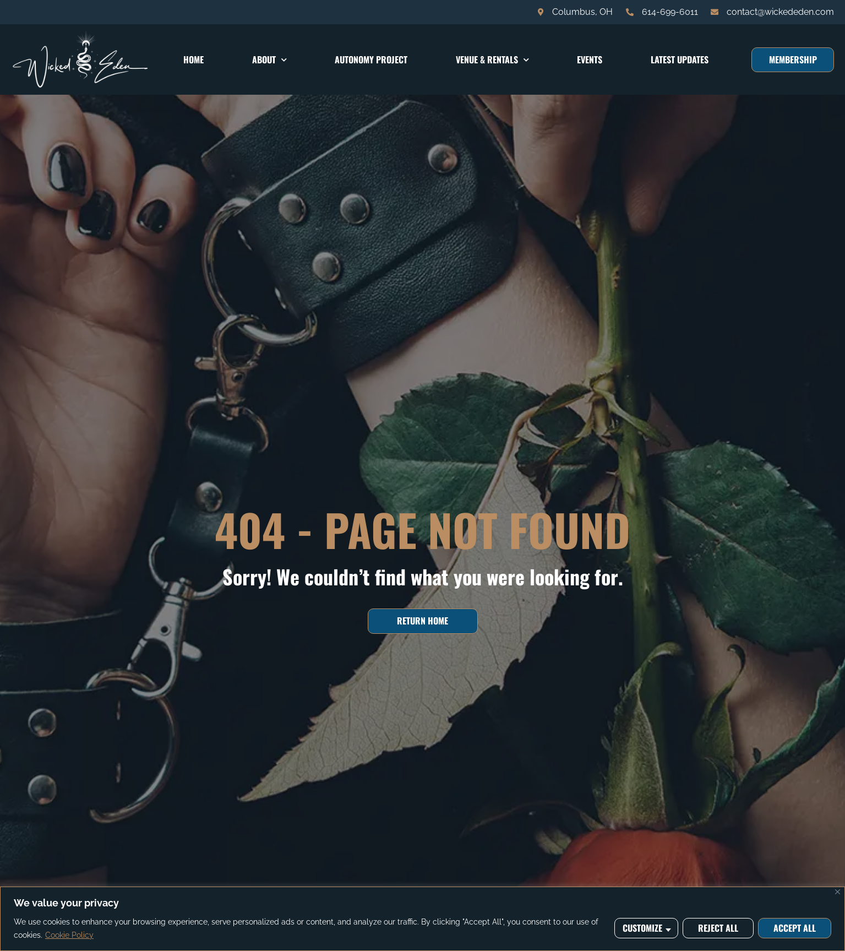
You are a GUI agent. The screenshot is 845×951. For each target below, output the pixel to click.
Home (193, 59)
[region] (422, 919)
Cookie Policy (69, 935)
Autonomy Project (371, 59)
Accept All (794, 927)
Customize (642, 927)
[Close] (837, 891)
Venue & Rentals (492, 59)
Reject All (718, 927)
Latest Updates (679, 59)
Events (589, 59)
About (269, 59)
